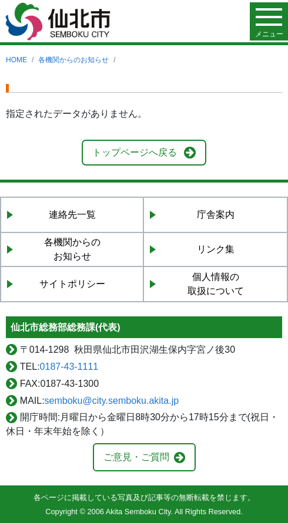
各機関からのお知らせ (73, 60)
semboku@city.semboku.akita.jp (112, 401)
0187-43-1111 (69, 367)
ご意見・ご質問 (136, 457)
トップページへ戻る (134, 152)
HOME (16, 60)
